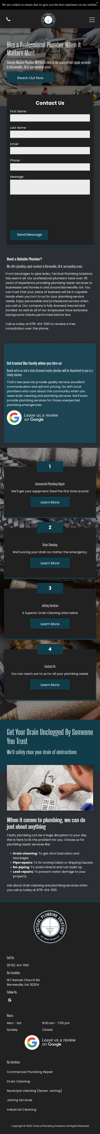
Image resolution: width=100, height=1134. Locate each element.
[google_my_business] (10, 1000)
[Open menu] (92, 20)
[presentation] (25, 212)
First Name (18, 111)
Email (14, 144)
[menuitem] (50, 1072)
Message (16, 177)
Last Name (18, 127)
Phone (15, 160)
